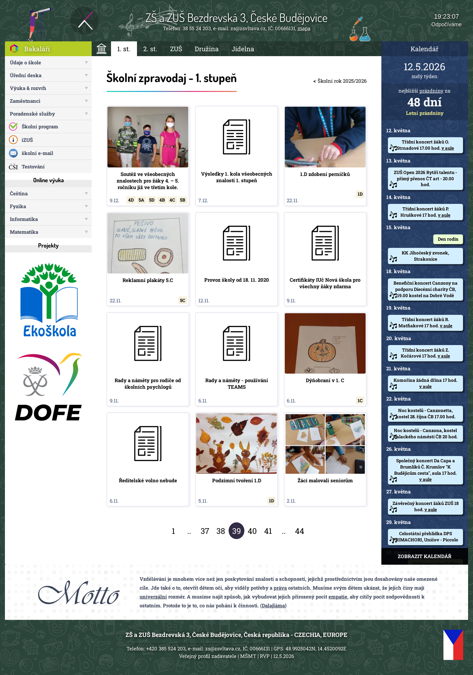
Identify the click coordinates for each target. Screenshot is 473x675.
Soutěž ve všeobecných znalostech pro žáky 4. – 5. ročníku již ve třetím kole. (148, 155)
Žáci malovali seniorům (325, 459)
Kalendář (425, 49)
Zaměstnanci (25, 101)
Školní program (40, 126)
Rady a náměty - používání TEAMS (236, 359)
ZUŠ (176, 49)
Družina (207, 49)
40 (252, 531)
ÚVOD (101, 48)
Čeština (19, 193)
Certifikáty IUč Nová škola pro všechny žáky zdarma (325, 259)
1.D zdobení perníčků (325, 155)
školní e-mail (37, 153)
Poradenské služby (32, 113)
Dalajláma (273, 605)
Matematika (24, 232)
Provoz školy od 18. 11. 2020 (236, 259)
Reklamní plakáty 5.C (148, 259)
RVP (265, 656)
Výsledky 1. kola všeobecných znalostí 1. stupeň (236, 155)
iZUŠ (27, 140)
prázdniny (431, 90)
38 (220, 531)
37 (205, 531)
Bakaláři (37, 49)
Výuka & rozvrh (28, 88)
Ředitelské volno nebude (148, 459)
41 (268, 531)
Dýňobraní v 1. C (325, 359)
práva (280, 587)
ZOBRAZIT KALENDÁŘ (424, 556)
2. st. (150, 49)
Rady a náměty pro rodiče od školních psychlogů (148, 359)
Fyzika (18, 206)
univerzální (153, 596)
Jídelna (243, 49)
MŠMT (248, 656)
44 (299, 531)
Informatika (24, 219)
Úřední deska (25, 75)
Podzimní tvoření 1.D (236, 459)
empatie (337, 596)
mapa (304, 28)
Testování (33, 166)
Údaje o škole (25, 62)
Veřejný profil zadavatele (207, 656)
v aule (447, 148)
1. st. (123, 49)
